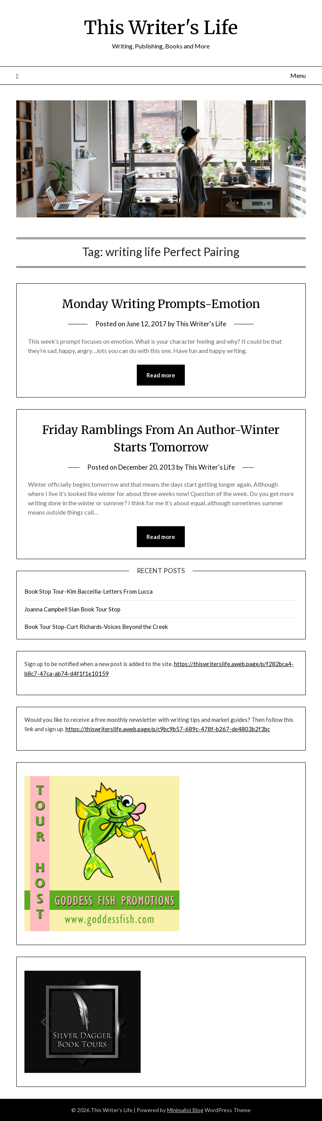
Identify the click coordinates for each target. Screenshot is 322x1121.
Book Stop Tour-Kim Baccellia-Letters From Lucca (88, 591)
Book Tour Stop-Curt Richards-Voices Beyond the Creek (96, 626)
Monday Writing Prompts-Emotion (161, 303)
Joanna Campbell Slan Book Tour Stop (72, 609)
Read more (160, 375)
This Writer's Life (161, 27)
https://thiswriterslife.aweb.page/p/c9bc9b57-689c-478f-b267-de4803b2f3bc (167, 728)
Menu (298, 75)
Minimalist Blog (185, 1110)
